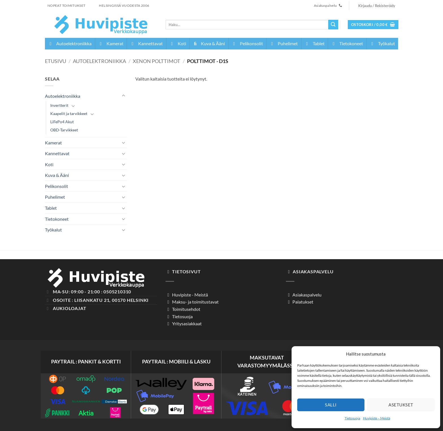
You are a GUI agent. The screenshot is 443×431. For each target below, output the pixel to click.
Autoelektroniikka (70, 43)
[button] (373, 24)
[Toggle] (123, 95)
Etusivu (55, 61)
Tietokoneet (347, 43)
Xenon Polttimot (156, 61)
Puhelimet (283, 43)
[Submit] (333, 24)
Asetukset (400, 404)
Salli (330, 404)
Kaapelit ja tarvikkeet (68, 113)
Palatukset (302, 301)
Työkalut (382, 43)
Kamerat (110, 43)
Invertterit (59, 105)
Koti (177, 43)
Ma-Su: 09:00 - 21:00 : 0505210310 (92, 291)
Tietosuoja (352, 418)
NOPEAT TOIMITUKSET (66, 5)
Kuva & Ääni (208, 43)
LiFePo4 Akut (62, 121)
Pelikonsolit (247, 43)
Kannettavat (146, 43)
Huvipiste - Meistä (189, 294)
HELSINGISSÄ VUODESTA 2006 (124, 5)
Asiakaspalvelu (307, 294)
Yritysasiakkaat (186, 323)
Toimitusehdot (185, 309)
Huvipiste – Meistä (376, 418)
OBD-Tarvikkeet (64, 129)
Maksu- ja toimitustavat (195, 301)
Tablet (314, 43)
